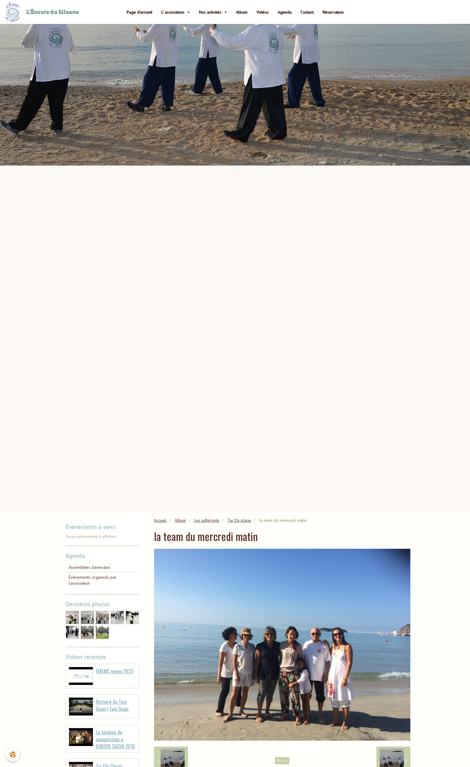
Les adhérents (206, 520)
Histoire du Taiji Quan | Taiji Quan (112, 705)
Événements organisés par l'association (92, 580)
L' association (173, 12)
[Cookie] (12, 754)
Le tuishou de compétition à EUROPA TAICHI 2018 (115, 739)
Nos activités (210, 12)
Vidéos (262, 12)
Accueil (160, 520)
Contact (307, 12)
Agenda (284, 12)
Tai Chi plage (239, 520)
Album (241, 12)
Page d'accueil (139, 12)
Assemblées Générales (89, 567)
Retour (282, 760)
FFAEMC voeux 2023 (114, 671)
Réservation (333, 12)
